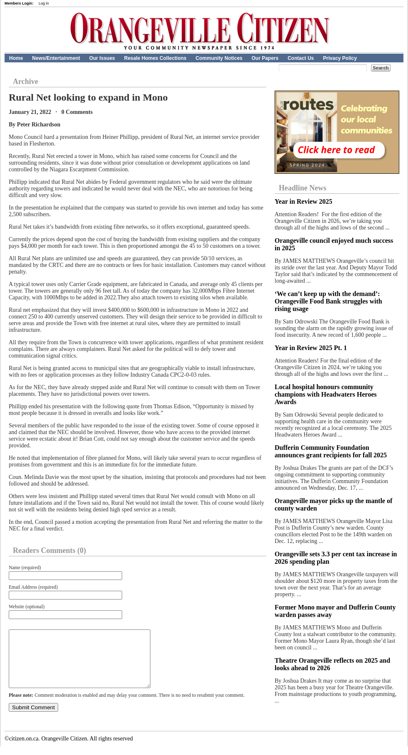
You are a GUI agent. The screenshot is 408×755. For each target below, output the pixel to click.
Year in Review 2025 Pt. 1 (311, 347)
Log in (44, 3)
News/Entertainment (56, 58)
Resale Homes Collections (155, 58)
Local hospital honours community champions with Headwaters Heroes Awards (325, 394)
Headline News (303, 188)
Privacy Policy (340, 58)
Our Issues (102, 58)
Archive (25, 81)
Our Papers (264, 58)
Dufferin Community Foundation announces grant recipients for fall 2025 (331, 451)
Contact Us (301, 58)
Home (16, 58)
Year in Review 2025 (303, 201)
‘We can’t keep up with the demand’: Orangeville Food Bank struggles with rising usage (328, 301)
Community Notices (219, 58)
